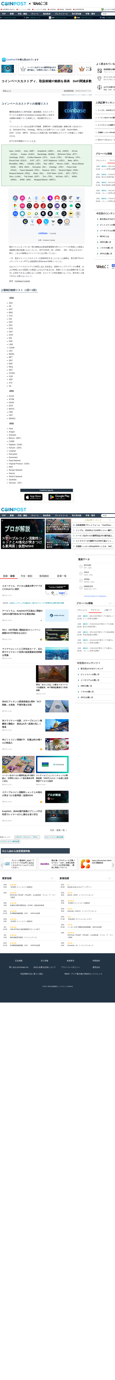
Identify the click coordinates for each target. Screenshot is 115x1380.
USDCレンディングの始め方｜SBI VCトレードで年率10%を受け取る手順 (36, 603)
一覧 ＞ (110, 520)
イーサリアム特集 (39, 9)
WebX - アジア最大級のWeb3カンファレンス (83, 974)
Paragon (105, 190)
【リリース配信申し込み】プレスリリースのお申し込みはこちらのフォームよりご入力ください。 (62, 863)
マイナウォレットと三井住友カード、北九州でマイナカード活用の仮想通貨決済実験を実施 (22, 652)
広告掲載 (18, 961)
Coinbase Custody (22, 281)
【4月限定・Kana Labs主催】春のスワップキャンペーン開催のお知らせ (98, 653)
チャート (35, 14)
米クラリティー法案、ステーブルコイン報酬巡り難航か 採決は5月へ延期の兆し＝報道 (22, 723)
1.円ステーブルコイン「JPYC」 (27, 837)
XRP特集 (52, 9)
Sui (103, 166)
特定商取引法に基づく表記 (31, 974)
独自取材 (46, 14)
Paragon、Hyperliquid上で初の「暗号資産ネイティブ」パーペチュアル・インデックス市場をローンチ (98, 642)
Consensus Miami (90, 627)
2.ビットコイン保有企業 (54, 837)
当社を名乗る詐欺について (44, 967)
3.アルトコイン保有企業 (10, 841)
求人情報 (44, 961)
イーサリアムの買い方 (90, 680)
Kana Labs (106, 201)
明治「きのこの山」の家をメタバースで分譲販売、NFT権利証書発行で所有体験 (52, 687)
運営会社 (96, 967)
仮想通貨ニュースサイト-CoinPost (62, 986)
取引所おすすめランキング (92, 669)
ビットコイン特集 (23, 9)
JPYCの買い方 (87, 697)
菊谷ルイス (7, 91)
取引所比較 (76, 14)
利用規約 (96, 961)
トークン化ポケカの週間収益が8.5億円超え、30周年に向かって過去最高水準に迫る (18, 778)
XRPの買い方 (86, 686)
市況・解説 (22, 14)
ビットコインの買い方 (90, 674)
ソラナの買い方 (87, 692)
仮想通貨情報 (69, 91)
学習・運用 (90, 14)
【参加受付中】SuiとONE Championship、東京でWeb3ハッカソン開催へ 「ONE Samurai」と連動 (98, 618)
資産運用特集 (78, 9)
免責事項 (70, 961)
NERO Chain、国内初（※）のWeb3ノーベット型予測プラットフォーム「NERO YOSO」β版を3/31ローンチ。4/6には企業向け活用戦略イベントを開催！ (23, 866)
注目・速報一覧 (57, 830)
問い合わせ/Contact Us (18, 967)
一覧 (109, 603)
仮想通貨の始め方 (8, 9)
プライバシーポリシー (70, 967)
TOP (4, 14)
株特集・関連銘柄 (65, 9)
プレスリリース (61, 14)
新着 (12, 14)
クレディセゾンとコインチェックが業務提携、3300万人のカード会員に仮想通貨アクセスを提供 (52, 778)
